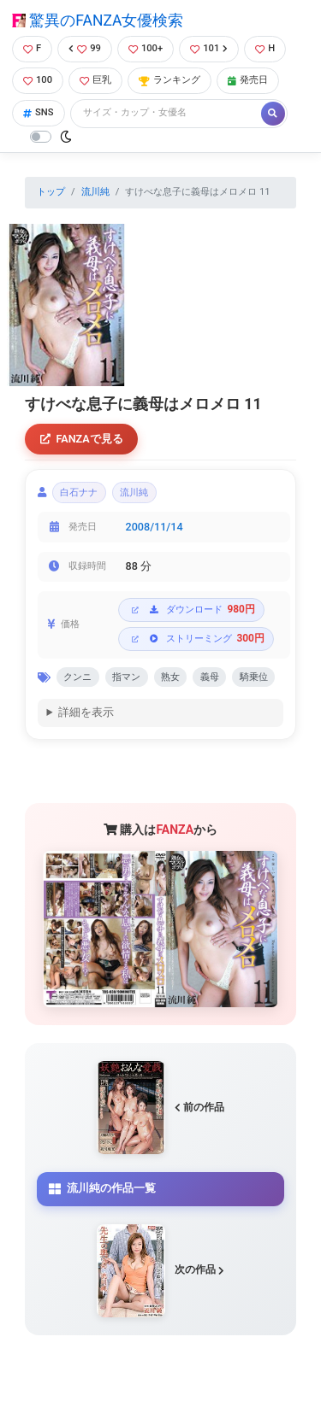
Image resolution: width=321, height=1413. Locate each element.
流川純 (95, 191)
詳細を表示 (86, 712)
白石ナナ (79, 492)
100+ (145, 48)
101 (209, 48)
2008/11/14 (154, 526)
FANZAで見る (81, 438)
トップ (51, 191)
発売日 (248, 79)
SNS (38, 112)
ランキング (169, 79)
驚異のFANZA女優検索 (97, 20)
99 (84, 48)
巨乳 (95, 79)
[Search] (167, 113)
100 (37, 79)
